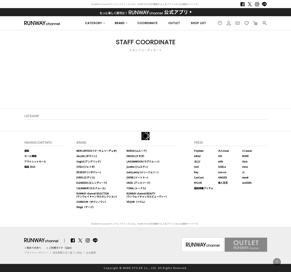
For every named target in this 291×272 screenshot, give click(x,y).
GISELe (222, 166)
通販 (26, 150)
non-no (222, 172)
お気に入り (246, 22)
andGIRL (247, 182)
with (220, 161)
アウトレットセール (35, 161)
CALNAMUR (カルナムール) (90, 188)
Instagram (257, 4)
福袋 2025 (29, 166)
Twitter (249, 4)
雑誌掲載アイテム (203, 188)
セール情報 (30, 156)
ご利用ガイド (219, 22)
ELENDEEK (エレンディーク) (91, 182)
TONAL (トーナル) (136, 188)
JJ (243, 172)
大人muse (223, 150)
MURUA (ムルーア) (137, 150)
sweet (245, 177)
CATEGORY (93, 23)
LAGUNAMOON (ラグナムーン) (143, 161)
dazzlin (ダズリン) (86, 156)
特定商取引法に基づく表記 (67, 252)
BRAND (120, 23)
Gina (244, 161)
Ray (196, 172)
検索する (264, 22)
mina (245, 166)
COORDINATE (147, 23)
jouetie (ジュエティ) (137, 166)
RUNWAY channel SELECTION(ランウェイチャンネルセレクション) (96, 195)
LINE (264, 4)
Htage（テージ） (85, 207)
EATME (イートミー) (137, 177)
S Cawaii (247, 150)
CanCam (199, 177)
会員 (228, 22)
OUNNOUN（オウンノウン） (91, 201)
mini (196, 166)
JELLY (197, 161)
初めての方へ (34, 247)
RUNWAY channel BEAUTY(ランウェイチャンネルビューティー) (147, 195)
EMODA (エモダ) (135, 156)
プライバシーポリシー (36, 252)
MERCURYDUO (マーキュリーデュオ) (96, 150)
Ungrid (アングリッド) (88, 161)
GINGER (222, 177)
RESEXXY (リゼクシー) (88, 172)
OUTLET (174, 23)
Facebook (242, 4)
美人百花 (223, 182)
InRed (197, 156)
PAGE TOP (277, 262)
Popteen (198, 150)
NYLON (198, 182)
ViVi (220, 156)
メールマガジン (237, 22)
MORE (245, 156)
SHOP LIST (198, 23)
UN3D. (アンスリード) (138, 182)
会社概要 (91, 252)
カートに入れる (255, 22)
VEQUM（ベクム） (137, 201)
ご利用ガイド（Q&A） (61, 247)
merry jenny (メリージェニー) (142, 172)
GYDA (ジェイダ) (85, 166)
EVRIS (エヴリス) (85, 177)
